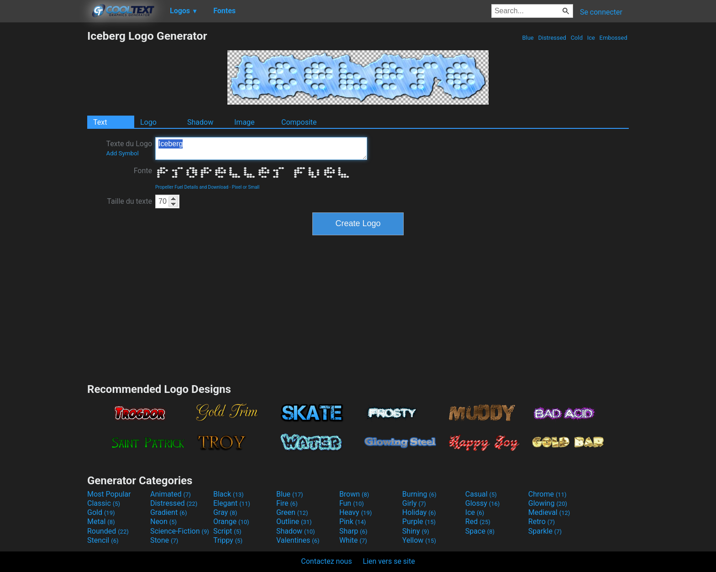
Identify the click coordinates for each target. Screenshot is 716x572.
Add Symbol (122, 153)
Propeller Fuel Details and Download (191, 187)
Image (244, 122)
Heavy (355, 512)
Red (477, 521)
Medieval (549, 512)
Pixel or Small (245, 187)
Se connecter (601, 12)
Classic (103, 503)
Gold (101, 512)
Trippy (227, 540)
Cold (576, 37)
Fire (287, 503)
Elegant (231, 503)
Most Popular (109, 494)
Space (480, 531)
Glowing (547, 503)
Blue (528, 37)
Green (292, 512)
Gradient (168, 512)
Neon (163, 521)
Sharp (353, 531)
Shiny (415, 531)
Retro (541, 521)
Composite (299, 122)
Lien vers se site (389, 561)
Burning (419, 494)
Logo (148, 122)
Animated (170, 494)
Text (100, 122)
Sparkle (545, 531)
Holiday (419, 512)
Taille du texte (129, 201)
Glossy (482, 503)
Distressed (552, 37)
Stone (164, 540)
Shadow (200, 122)
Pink (352, 521)
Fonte (143, 170)
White (353, 540)
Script (227, 531)
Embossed (613, 37)
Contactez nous (326, 561)
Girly (414, 503)
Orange (231, 521)
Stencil (102, 540)
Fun (351, 503)
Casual (481, 494)
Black (228, 494)
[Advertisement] (43, 166)
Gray (225, 512)
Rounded (108, 531)
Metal (101, 521)
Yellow (419, 540)
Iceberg (261, 148)
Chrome (547, 494)
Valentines (298, 540)
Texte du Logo (129, 148)
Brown (354, 494)
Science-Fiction (179, 531)
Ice (590, 37)
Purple (419, 521)
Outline (294, 521)
